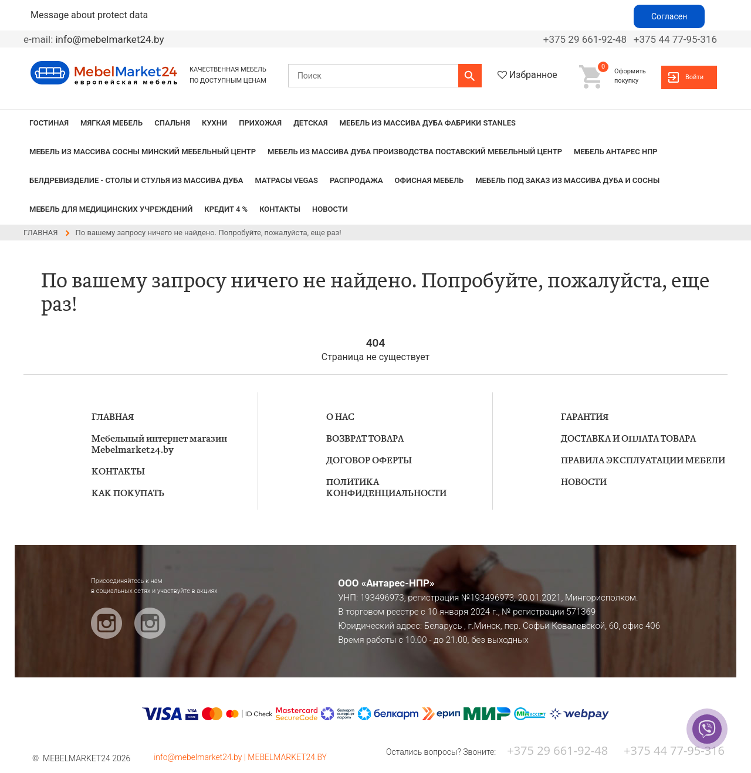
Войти (694, 77)
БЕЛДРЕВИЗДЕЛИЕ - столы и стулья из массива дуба (136, 180)
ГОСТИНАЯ (49, 122)
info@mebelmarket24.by (109, 39)
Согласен (669, 16)
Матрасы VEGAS (286, 180)
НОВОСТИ (330, 209)
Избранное (533, 74)
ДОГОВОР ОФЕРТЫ (369, 460)
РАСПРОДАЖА (356, 180)
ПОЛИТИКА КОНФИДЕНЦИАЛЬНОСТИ (386, 488)
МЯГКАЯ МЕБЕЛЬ (111, 122)
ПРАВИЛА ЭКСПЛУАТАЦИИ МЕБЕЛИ (643, 460)
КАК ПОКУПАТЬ (128, 493)
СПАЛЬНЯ (172, 122)
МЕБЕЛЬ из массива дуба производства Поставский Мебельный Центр (415, 151)
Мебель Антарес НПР (616, 151)
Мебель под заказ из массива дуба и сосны (567, 180)
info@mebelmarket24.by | (201, 757)
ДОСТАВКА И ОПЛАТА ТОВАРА (628, 439)
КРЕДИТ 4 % (226, 209)
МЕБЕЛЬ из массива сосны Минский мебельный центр (142, 151)
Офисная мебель (429, 180)
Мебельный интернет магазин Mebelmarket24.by (159, 444)
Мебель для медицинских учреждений (110, 209)
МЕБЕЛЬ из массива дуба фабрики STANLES (428, 122)
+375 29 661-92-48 (585, 39)
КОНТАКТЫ (279, 209)
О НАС (340, 417)
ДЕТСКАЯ (310, 122)
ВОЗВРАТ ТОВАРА (365, 439)
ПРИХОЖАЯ (260, 122)
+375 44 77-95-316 (675, 39)
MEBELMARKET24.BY (287, 757)
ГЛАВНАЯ (113, 417)
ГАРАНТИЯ (584, 417)
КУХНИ (214, 122)
